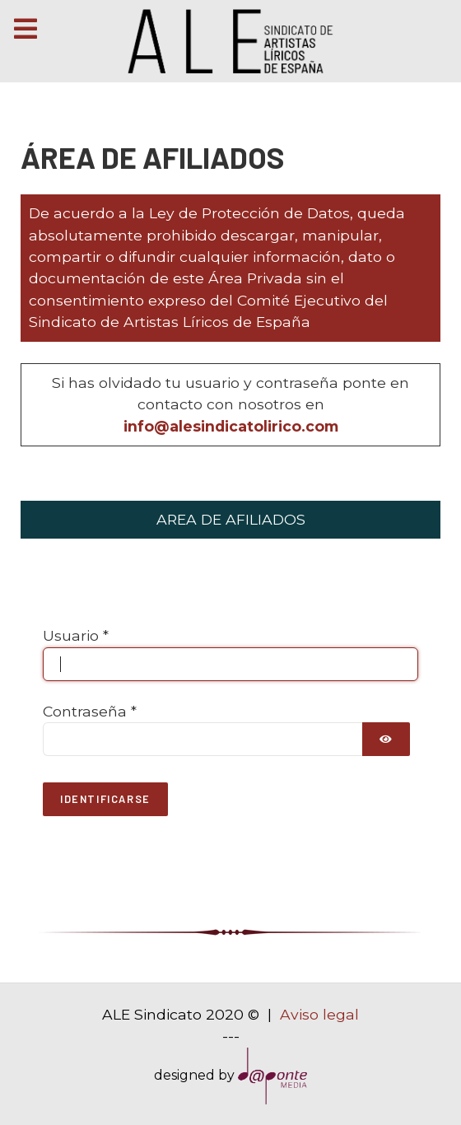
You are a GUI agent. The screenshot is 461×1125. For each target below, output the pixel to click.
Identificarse (105, 798)
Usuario (76, 635)
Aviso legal (319, 1014)
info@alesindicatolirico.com (230, 426)
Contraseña (90, 711)
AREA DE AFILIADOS (230, 519)
